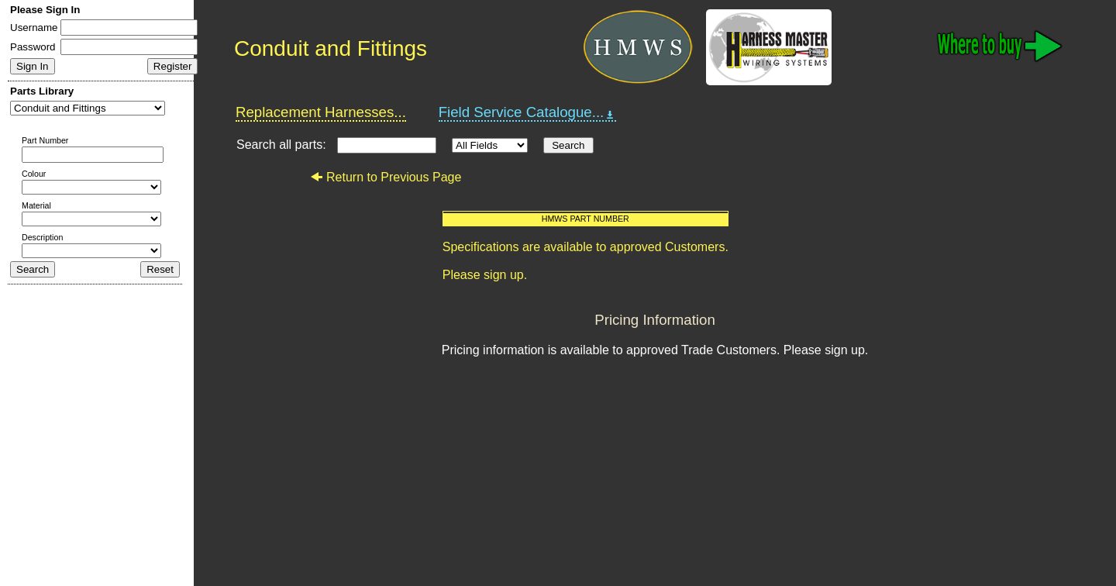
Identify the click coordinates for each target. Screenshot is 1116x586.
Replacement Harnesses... (321, 112)
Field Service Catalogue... (528, 112)
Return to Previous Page (385, 177)
